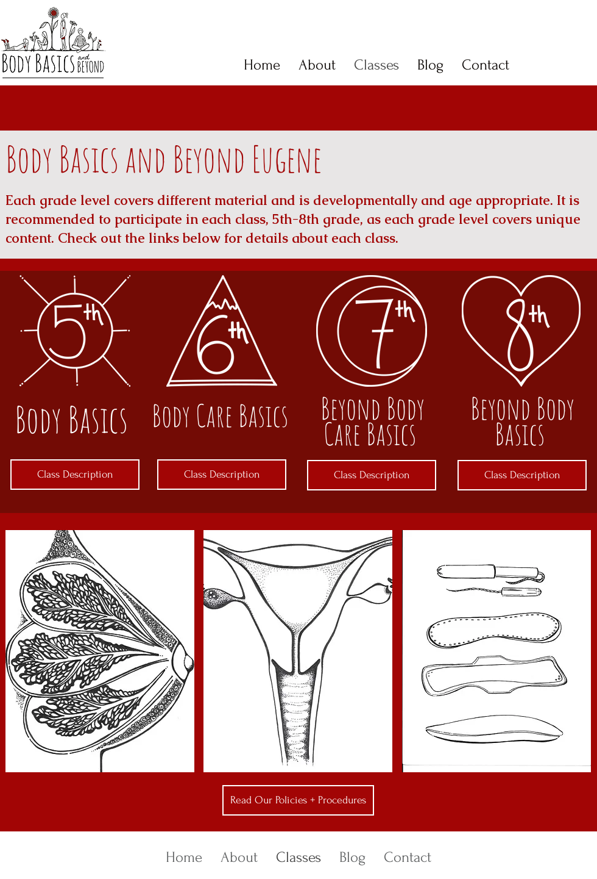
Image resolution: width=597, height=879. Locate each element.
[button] (99, 651)
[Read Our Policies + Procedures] (298, 800)
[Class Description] (75, 474)
